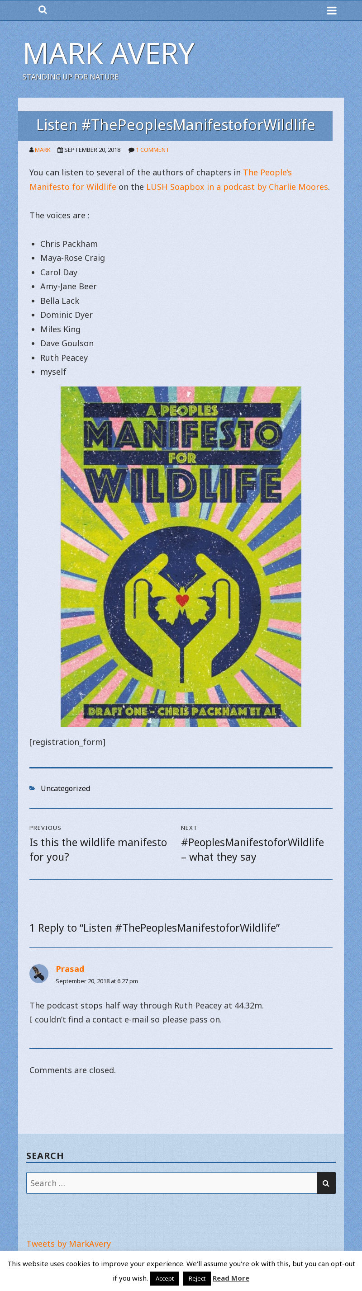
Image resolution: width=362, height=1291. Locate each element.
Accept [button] (165, 1278)
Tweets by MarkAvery (68, 1243)
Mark (43, 150)
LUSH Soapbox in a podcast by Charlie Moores (237, 186)
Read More (231, 1277)
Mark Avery (109, 52)
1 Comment (153, 150)
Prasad (70, 968)
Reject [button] (197, 1278)
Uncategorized (65, 788)
